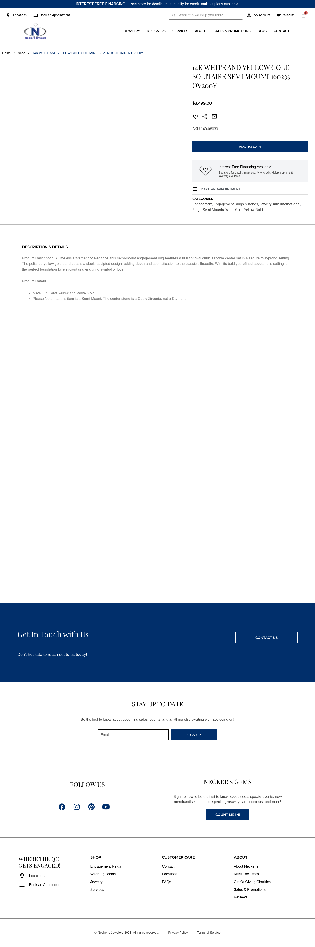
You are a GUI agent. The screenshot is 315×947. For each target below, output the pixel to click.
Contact (281, 31)
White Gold (234, 210)
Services (180, 31)
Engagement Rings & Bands (236, 204)
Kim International (286, 204)
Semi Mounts (213, 210)
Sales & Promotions (232, 31)
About (201, 31)
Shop (21, 53)
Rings (196, 210)
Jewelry (132, 31)
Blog (262, 31)
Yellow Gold (253, 210)
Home (6, 53)
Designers (156, 31)
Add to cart (250, 147)
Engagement (202, 204)
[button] (194, 117)
